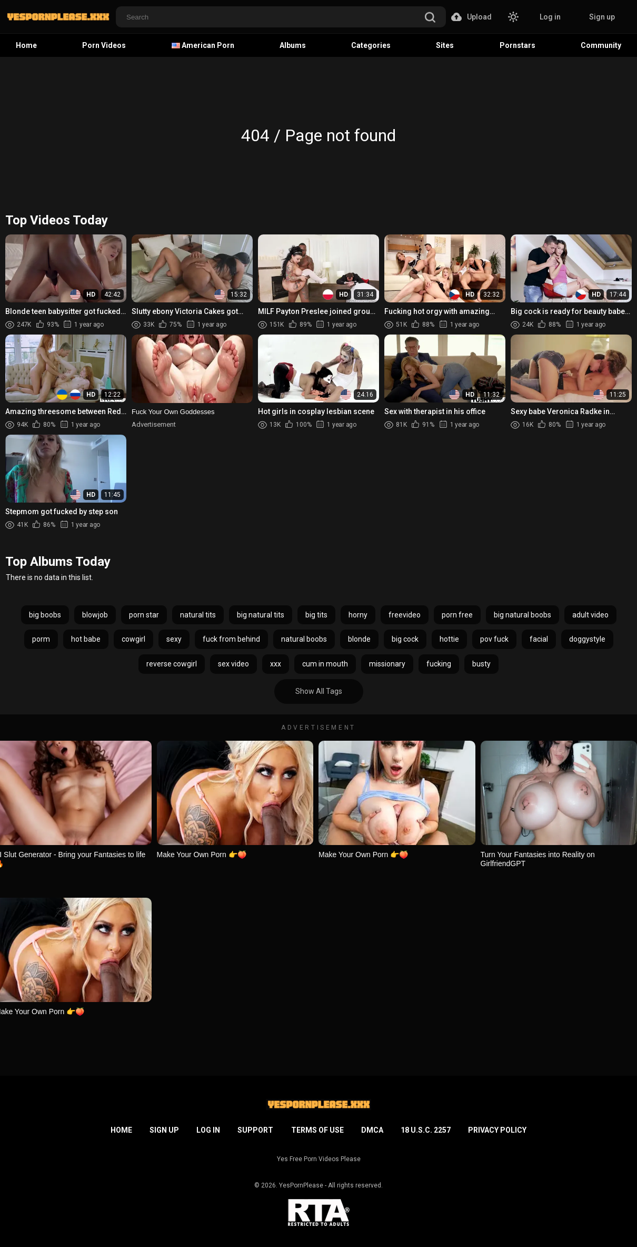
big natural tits (260, 615)
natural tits (198, 615)
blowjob (95, 615)
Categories (371, 45)
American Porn (203, 45)
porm (41, 639)
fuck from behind (231, 639)
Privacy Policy (497, 1130)
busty (481, 664)
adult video (590, 615)
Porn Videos (104, 45)
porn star (144, 615)
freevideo (405, 615)
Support (255, 1130)
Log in (550, 17)
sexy (174, 639)
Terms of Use (317, 1130)
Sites (445, 45)
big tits (316, 615)
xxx (275, 664)
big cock (405, 639)
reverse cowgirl (171, 664)
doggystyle (587, 639)
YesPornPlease (301, 1185)
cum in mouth (325, 664)
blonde (359, 639)
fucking (438, 664)
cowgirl (133, 639)
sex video (233, 664)
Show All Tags (318, 691)
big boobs (45, 615)
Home (26, 45)
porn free (457, 615)
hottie (449, 639)
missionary (387, 664)
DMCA (372, 1130)
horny (358, 615)
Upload (471, 17)
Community (601, 45)
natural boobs (304, 639)
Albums (293, 45)
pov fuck (494, 639)
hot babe (86, 639)
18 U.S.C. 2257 (426, 1130)
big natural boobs (522, 615)
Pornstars (517, 45)
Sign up (602, 17)
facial (539, 639)
